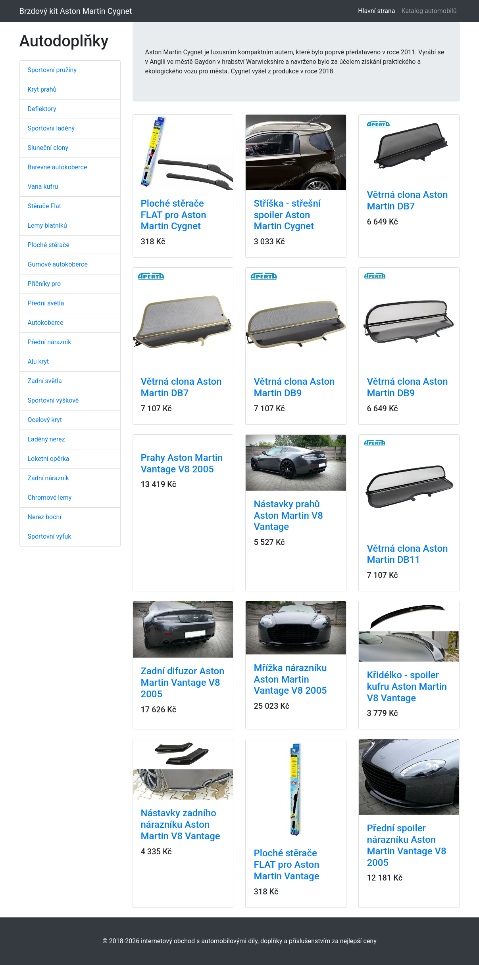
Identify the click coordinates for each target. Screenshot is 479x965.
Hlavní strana (378, 10)
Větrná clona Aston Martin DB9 (294, 387)
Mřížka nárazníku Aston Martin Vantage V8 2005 (290, 679)
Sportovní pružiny (52, 70)
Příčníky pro (44, 284)
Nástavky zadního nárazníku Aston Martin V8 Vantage (180, 825)
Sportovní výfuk (49, 536)
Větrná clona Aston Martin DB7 (407, 200)
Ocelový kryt (45, 420)
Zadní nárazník (48, 478)
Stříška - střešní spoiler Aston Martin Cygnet (287, 215)
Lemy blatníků (47, 225)
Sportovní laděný (51, 128)
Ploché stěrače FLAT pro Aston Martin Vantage (286, 865)
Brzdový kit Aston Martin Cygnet (75, 11)
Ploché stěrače (48, 245)
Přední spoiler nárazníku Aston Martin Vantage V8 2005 (406, 845)
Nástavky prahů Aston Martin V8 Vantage (288, 516)
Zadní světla (45, 381)
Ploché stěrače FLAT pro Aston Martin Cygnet (173, 215)
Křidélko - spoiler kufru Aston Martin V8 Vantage (407, 687)
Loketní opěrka (48, 458)
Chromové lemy (50, 497)
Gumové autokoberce (58, 264)
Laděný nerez (46, 439)
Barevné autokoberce (57, 167)
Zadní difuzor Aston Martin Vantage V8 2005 (183, 683)
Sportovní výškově (53, 400)
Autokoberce (45, 322)
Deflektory (42, 109)
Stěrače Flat (45, 206)
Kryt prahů (42, 89)
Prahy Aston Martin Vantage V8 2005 (182, 463)
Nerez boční (45, 517)
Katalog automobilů (428, 11)
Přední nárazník (49, 342)
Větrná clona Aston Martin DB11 (407, 554)
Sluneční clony (48, 148)
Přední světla (46, 303)
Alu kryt (38, 361)
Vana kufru (43, 186)
